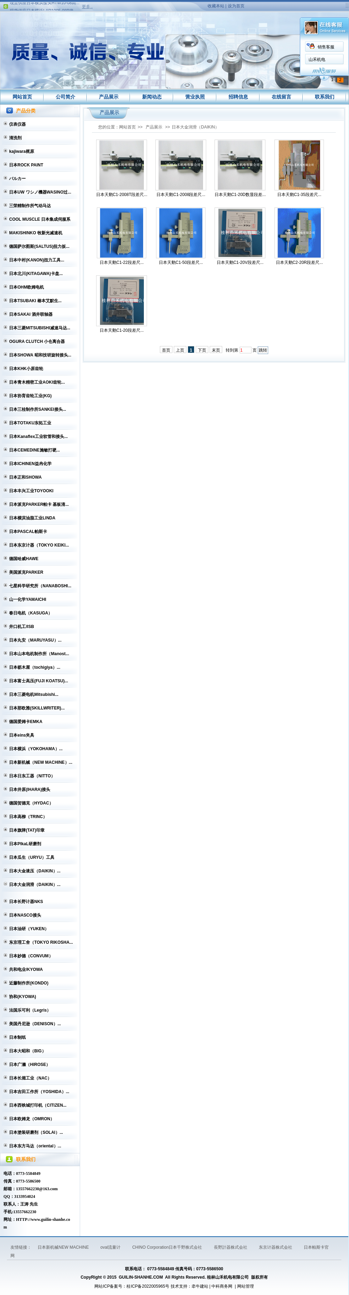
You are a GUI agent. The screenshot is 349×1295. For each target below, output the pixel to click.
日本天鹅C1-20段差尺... (122, 330)
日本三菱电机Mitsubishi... (33, 694)
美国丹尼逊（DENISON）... (35, 1023)
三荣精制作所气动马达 (30, 205)
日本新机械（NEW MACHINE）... (40, 762)
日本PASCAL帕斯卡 (28, 531)
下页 (202, 350)
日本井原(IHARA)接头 (29, 789)
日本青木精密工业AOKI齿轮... (37, 382)
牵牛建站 (200, 1286)
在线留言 (281, 97)
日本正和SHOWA (25, 477)
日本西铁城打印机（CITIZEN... (38, 1105)
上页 (180, 350)
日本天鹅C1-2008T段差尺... (121, 194)
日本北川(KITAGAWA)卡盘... (36, 273)
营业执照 (195, 97)
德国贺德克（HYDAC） (31, 803)
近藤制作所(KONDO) (28, 983)
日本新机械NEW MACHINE (64, 1247)
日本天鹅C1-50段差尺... (181, 262)
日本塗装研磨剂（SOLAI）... (36, 1132)
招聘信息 (238, 97)
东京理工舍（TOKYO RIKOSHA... (41, 942)
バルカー (17, 178)
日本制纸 (17, 1037)
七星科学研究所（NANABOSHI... (40, 585)
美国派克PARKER (26, 572)
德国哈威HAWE (23, 558)
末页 (216, 350)
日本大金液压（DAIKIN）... (34, 871)
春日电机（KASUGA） (30, 613)
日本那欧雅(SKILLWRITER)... (36, 708)
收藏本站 (216, 5)
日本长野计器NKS (26, 901)
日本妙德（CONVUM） (31, 955)
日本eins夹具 (21, 735)
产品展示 (108, 97)
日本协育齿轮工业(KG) (30, 395)
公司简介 (65, 97)
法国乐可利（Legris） (30, 1010)
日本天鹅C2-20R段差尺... (299, 262)
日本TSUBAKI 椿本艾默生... (35, 300)
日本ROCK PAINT (26, 165)
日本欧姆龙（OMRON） (31, 1118)
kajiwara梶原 (21, 151)
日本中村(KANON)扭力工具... (36, 260)
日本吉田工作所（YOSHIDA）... (39, 1091)
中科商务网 (221, 1286)
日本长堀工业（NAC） (30, 1078)
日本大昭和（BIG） (27, 1051)
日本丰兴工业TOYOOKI (31, 490)
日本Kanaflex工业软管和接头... (38, 436)
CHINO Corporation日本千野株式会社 (167, 1247)
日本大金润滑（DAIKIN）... (34, 884)
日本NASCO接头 (25, 915)
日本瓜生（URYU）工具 (31, 857)
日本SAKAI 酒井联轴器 (31, 314)
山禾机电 (98, 59)
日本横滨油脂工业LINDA (32, 518)
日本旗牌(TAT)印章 (27, 830)
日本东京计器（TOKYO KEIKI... (39, 545)
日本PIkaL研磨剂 (25, 843)
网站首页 (22, 97)
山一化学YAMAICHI (27, 599)
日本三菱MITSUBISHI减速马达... (39, 327)
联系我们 (324, 97)
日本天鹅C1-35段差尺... (299, 194)
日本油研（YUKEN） (29, 928)
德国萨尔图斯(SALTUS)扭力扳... (39, 246)
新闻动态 (152, 97)
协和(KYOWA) (22, 996)
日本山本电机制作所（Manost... (39, 653)
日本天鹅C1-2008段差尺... (180, 194)
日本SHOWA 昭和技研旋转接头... (40, 355)
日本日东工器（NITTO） (32, 776)
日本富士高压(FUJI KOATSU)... (38, 680)
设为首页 (236, 5)
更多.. (87, 6)
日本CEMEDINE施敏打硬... (34, 450)
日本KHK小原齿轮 (26, 368)
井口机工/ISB (21, 626)
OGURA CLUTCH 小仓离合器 (37, 341)
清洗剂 (15, 137)
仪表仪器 (17, 124)
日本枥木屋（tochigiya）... (34, 667)
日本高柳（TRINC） (28, 816)
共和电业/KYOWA (26, 969)
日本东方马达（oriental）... (35, 1146)
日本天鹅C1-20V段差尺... (240, 262)
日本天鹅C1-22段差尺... (122, 262)
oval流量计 (111, 1247)
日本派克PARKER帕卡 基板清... (39, 504)
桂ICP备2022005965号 (147, 1286)
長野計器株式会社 (231, 1247)
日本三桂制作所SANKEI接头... (37, 409)
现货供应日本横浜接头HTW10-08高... (44, 4)
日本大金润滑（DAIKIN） (195, 127)
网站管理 (245, 1286)
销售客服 (107, 47)
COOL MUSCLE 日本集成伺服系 (39, 219)
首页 (166, 350)
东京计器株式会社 (276, 1247)
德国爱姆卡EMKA (25, 721)
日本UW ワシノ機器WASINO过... (40, 192)
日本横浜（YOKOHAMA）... (35, 748)
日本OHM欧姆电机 (26, 287)
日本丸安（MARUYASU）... (35, 640)
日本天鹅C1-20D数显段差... (240, 194)
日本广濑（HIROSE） (29, 1064)
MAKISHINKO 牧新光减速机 (35, 232)
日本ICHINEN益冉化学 (30, 463)
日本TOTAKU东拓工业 (30, 423)
